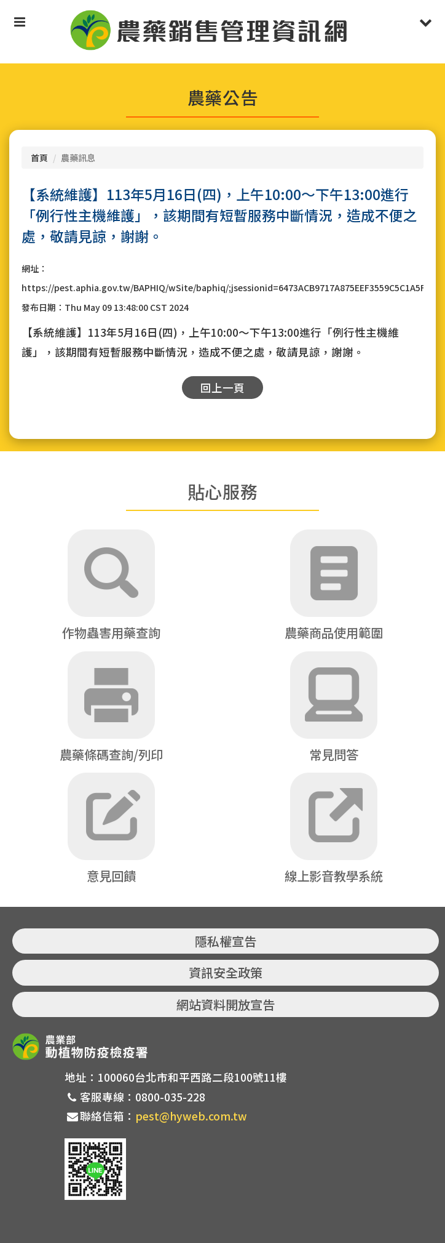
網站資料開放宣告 (225, 1004)
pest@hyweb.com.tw (191, 1116)
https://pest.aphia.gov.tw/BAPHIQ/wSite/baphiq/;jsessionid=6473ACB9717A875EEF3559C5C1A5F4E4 (231, 287)
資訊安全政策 (225, 972)
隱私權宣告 (225, 941)
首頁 (39, 157)
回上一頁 (222, 387)
